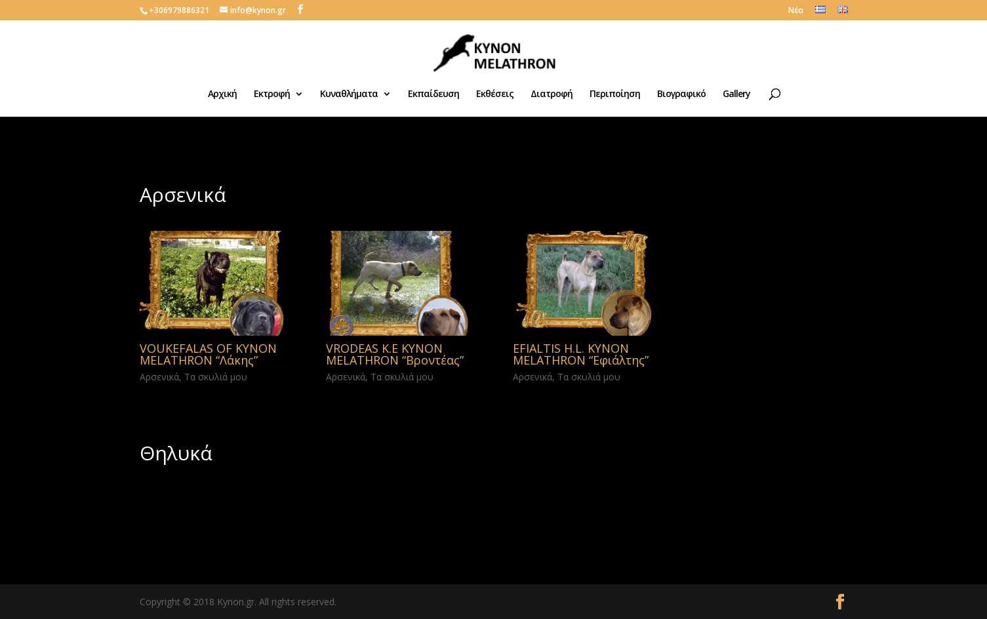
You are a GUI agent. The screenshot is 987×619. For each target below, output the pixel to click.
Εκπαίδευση (433, 94)
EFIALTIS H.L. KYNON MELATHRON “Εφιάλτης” (581, 354)
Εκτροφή (272, 94)
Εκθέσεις (495, 94)
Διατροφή (552, 94)
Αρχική (222, 94)
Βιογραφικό (681, 94)
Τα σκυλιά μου (215, 376)
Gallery (736, 94)
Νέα (795, 11)
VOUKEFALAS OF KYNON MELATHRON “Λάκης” (208, 354)
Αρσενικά (159, 376)
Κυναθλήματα (349, 94)
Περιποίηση (615, 94)
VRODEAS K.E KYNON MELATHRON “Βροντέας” (395, 354)
